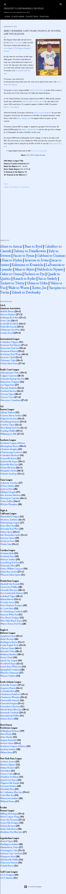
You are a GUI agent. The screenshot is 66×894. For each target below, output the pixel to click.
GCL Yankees (7, 877)
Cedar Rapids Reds (10, 645)
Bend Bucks (6, 733)
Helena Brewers (8, 825)
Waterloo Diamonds (9, 672)
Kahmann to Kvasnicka (27, 264)
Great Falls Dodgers (10, 822)
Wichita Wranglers (8, 504)
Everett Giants (7, 743)
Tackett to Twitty (12, 283)
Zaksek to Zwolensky (26, 292)
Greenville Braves (8, 458)
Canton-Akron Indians (11, 415)
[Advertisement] (33, 211)
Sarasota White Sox (9, 614)
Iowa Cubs (6, 320)
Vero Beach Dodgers (9, 617)
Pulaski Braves (7, 865)
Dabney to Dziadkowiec (29, 251)
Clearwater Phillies (9, 586)
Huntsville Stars (8, 467)
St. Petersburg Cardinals (12, 611)
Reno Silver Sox (8, 525)
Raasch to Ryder (24, 278)
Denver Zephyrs (8, 314)
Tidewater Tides (8, 360)
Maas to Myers (25, 269)
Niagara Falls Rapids (10, 782)
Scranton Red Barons (11, 345)
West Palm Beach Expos (11, 620)
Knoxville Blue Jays (9, 464)
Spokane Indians (8, 749)
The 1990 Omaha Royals (35, 155)
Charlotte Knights (9, 449)
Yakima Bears (6, 752)
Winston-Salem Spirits (10, 574)
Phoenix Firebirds (9, 387)
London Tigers (8, 424)
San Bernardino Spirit (10, 534)
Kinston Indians (8, 559)
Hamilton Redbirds (10, 776)
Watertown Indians (9, 798)
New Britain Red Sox (10, 427)
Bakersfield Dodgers (10, 516)
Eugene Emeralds (8, 740)
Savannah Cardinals (10, 712)
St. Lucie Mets (7, 608)
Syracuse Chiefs (8, 357)
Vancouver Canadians (10, 400)
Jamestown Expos (9, 779)
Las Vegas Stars (7, 384)
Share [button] (6, 184)
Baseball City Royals (10, 583)
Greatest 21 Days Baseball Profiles (23, 8)
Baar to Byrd (33, 246)
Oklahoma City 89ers (10, 329)
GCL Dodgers (7, 874)
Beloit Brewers (7, 639)
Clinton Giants (7, 648)
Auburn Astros (8, 761)
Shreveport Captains (10, 498)
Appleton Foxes (8, 635)
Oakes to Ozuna (11, 274)
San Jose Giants (8, 537)
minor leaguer (13, 187)
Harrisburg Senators (10, 421)
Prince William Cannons (12, 568)
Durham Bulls (7, 553)
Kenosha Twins (8, 651)
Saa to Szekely (47, 278)
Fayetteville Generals (10, 700)
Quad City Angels (9, 660)
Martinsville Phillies (10, 859)
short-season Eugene (42, 113)
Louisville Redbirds (10, 323)
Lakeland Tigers (8, 596)
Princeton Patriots (9, 862)
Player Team (31, 17)
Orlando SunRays (9, 473)
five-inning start (24, 118)
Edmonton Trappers (10, 381)
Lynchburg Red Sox (10, 562)
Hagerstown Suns (9, 418)
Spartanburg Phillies (10, 715)
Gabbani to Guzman (51, 255)
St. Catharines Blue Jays (11, 792)
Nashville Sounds (9, 326)
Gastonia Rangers (9, 703)
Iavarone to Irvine (37, 260)
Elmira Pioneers (8, 767)
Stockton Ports (8, 541)
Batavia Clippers (8, 764)
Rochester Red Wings (11, 354)
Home (6, 17)
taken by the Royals (37, 90)
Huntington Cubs (9, 850)
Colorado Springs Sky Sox (12, 378)
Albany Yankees (8, 412)
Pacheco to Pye (34, 274)
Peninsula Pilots (8, 565)
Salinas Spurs (6, 531)
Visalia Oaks (5, 544)
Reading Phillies (8, 430)
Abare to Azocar (11, 246)
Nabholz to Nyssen (50, 269)
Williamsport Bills (8, 433)
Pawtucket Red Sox (10, 348)
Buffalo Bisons (7, 311)
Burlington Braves (9, 642)
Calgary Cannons (9, 375)
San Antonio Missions (11, 495)
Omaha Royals (24, 187)
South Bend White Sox (11, 666)
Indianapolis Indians (10, 317)
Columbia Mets (8, 691)
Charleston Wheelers (10, 697)
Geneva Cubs (7, 773)
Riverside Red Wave (10, 528)
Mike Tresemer (16, 42)
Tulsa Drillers (6, 501)
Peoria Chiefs (7, 657)
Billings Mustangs (9, 813)
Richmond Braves (9, 351)
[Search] (60, 3)
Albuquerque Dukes (10, 372)
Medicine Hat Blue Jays (11, 831)
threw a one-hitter (11, 107)
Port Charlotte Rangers (12, 605)
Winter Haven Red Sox (11, 623)
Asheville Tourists (9, 684)
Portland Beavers (8, 390)
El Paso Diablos (8, 485)
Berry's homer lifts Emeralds (39, 151)
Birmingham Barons (10, 446)
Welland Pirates (7, 801)
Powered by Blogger (33, 886)
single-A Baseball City (29, 129)
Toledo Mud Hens (9, 363)
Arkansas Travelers (9, 482)
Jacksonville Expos (9, 461)
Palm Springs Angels (10, 522)
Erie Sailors (5, 770)
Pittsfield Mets (7, 789)
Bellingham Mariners (10, 730)
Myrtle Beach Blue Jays (11, 709)
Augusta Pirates (8, 688)
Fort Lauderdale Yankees (12, 593)
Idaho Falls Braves (9, 828)
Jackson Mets (7, 488)
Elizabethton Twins (10, 847)
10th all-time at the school (33, 101)
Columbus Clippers (10, 341)
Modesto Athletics (9, 519)
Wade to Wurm (18, 287)
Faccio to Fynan (24, 255)
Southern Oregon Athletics (13, 746)
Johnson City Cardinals (11, 853)
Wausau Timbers (8, 675)
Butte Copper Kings (10, 816)
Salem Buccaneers (9, 571)
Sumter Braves (7, 718)
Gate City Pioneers (9, 819)
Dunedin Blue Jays (9, 590)
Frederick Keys (7, 556)
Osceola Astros (8, 602)
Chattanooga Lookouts (11, 452)
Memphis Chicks (8, 470)
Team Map (43, 17)
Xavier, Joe (39, 287)
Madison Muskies (9, 654)
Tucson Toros (7, 397)
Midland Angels (8, 492)
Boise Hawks (6, 737)
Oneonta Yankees (8, 786)
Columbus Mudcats (10, 455)
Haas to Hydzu (12, 260)
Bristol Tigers (7, 841)
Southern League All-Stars (13, 443)
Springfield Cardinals (10, 669)
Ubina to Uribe (37, 283)
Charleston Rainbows (11, 694)
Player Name (17, 17)
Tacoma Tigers (7, 394)
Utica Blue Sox (7, 795)
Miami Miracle (7, 599)
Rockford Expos (8, 663)
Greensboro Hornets (10, 706)
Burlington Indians (9, 844)
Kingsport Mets (8, 856)
